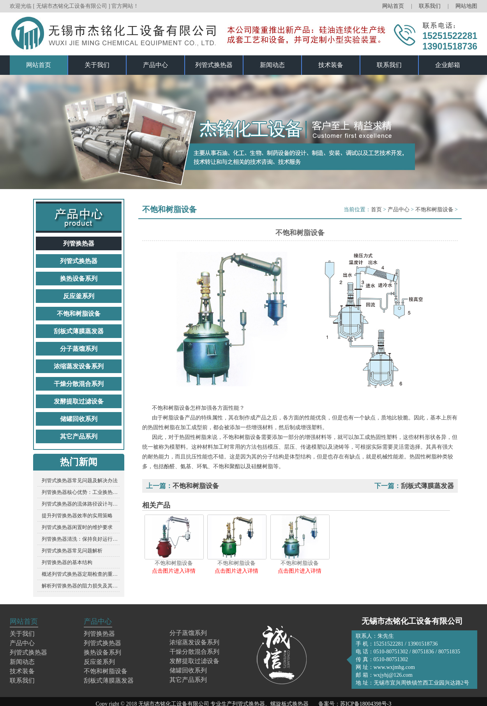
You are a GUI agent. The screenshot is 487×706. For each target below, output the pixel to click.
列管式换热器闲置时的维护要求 (77, 527)
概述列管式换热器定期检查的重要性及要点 (81, 574)
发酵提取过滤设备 (79, 401)
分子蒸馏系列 (78, 348)
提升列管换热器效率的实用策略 (77, 515)
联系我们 (430, 6)
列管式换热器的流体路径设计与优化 (81, 504)
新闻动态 (272, 65)
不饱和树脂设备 (79, 313)
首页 (376, 209)
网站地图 (466, 6)
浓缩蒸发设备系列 (79, 366)
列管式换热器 (214, 65)
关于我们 (97, 65)
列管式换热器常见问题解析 (72, 551)
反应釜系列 (78, 296)
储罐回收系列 (78, 419)
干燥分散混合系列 (79, 383)
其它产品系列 (78, 436)
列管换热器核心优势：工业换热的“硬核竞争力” (81, 492)
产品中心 (155, 65)
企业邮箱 (447, 65)
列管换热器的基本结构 (67, 562)
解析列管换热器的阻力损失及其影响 (81, 586)
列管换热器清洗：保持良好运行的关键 (81, 539)
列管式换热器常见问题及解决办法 (80, 480)
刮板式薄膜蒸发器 (79, 331)
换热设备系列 (78, 278)
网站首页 (393, 6)
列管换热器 (78, 243)
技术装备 (330, 65)
